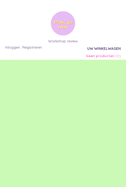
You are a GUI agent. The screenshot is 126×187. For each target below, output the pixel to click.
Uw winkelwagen (104, 48)
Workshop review (63, 41)
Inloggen (12, 47)
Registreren (32, 47)
